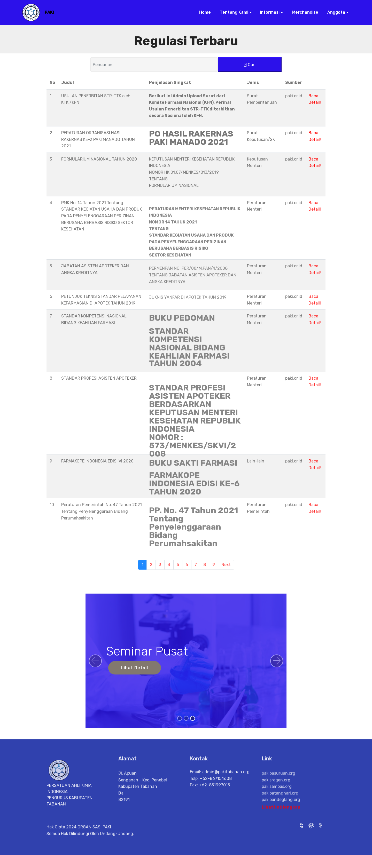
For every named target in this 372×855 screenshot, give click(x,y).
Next (226, 570)
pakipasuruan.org (278, 792)
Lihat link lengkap (281, 810)
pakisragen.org (276, 799)
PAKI (49, 12)
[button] (95, 660)
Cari (249, 65)
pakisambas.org (277, 805)
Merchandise (303, 12)
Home (203, 12)
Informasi (268, 12)
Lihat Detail (134, 667)
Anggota (334, 12)
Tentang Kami (232, 12)
